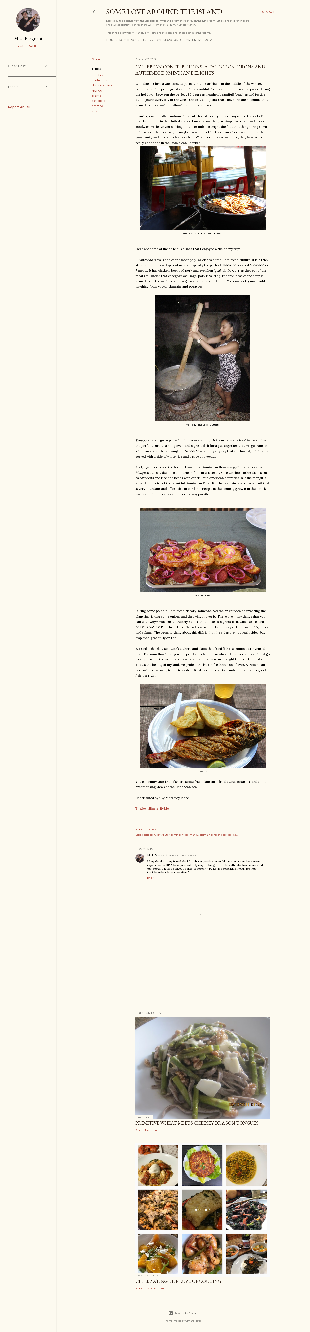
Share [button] (96, 59)
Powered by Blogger (183, 1313)
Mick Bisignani (157, 855)
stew (95, 111)
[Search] (268, 12)
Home (111, 40)
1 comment (151, 1130)
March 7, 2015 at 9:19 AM (182, 855)
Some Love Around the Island (164, 11)
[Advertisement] (202, 973)
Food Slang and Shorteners (178, 40)
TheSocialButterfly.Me (152, 808)
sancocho (98, 101)
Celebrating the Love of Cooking (178, 1281)
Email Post (151, 829)
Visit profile (28, 46)
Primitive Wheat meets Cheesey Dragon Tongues (196, 1123)
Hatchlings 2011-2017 (134, 40)
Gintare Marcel (193, 1320)
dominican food (102, 85)
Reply (151, 878)
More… (209, 40)
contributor (99, 80)
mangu (97, 90)
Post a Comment (155, 1288)
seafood (97, 106)
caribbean (98, 75)
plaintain (97, 96)
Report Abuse (19, 107)
